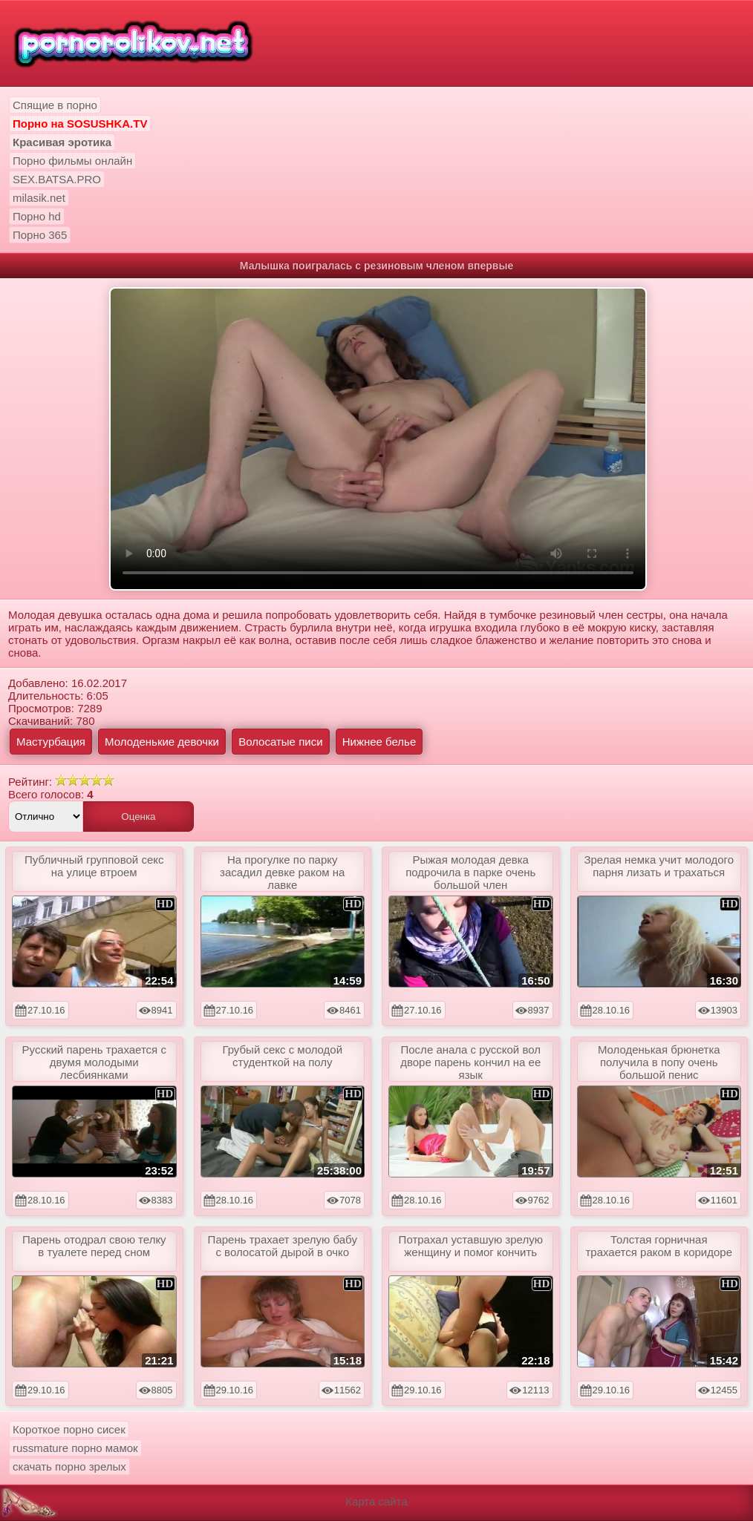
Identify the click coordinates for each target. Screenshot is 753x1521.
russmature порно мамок (75, 1448)
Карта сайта (376, 1501)
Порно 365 (40, 235)
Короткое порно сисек (69, 1429)
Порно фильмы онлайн (72, 160)
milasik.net (39, 197)
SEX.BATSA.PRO (57, 179)
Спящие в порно (55, 105)
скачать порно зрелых (69, 1466)
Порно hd (37, 216)
